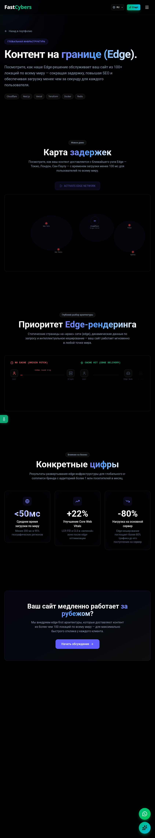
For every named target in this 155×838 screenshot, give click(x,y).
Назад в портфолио (18, 31)
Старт (133, 7)
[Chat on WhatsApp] (145, 814)
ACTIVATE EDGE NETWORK (77, 185)
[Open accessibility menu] (4, 419)
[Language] (117, 7)
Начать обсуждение (77, 644)
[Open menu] (147, 7)
